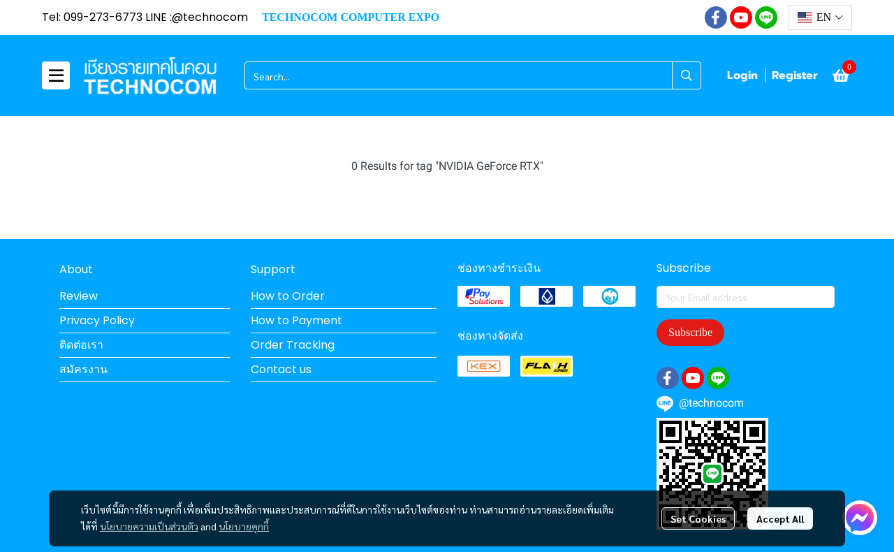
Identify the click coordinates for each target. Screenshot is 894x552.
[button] (820, 17)
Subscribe (690, 332)
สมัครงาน (83, 369)
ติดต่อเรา (81, 345)
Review (78, 296)
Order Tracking (293, 345)
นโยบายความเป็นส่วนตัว (149, 526)
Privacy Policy (97, 320)
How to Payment (296, 320)
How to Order (288, 296)
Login (742, 75)
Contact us (281, 369)
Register (795, 75)
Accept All (780, 518)
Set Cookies (698, 518)
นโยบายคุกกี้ (244, 526)
